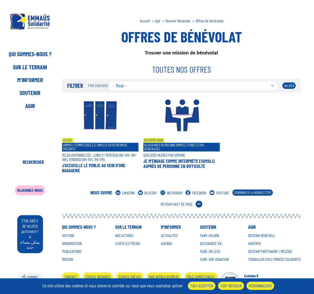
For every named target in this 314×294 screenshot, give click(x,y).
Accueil (145, 20)
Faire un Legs (210, 251)
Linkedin (128, 192)
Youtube (222, 192)
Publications (72, 251)
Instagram (174, 192)
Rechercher (33, 162)
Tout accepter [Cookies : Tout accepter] (201, 285)
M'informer (30, 79)
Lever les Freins (127, 243)
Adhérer (254, 243)
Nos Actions (124, 235)
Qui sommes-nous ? (30, 54)
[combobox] (194, 85)
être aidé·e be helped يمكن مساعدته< (30, 234)
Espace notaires (97, 276)
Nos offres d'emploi (164, 276)
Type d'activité (98, 86)
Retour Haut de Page (177, 204)
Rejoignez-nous (30, 190)
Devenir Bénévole (178, 20)
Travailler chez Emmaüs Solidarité (274, 259)
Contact (71, 276)
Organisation (72, 243)
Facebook (199, 192)
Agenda (166, 243)
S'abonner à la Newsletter (252, 192)
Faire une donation (214, 259)
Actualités (169, 235)
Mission (67, 259)
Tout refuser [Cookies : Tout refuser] (231, 285)
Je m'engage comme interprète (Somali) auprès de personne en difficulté (179, 163)
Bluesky (150, 192)
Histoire (68, 235)
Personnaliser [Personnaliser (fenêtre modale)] (260, 285)
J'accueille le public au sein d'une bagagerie (93, 168)
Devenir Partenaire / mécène (270, 251)
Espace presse (130, 276)
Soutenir (30, 92)
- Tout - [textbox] (119, 86)
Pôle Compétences (201, 276)
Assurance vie (211, 243)
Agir (30, 105)
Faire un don (209, 235)
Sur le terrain (30, 67)
